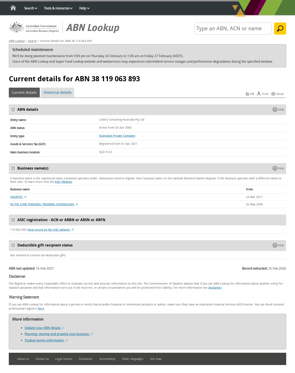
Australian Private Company (117, 136)
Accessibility (107, 359)
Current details (24, 92)
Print (265, 94)
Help (82, 8)
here (41, 308)
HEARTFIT (18, 197)
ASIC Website (63, 182)
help (281, 109)
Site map (155, 359)
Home (13, 8)
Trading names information (46, 340)
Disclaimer (86, 359)
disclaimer (215, 287)
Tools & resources (56, 8)
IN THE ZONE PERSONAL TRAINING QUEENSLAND (44, 204)
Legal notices (63, 359)
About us (23, 359)
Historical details (57, 92)
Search (29, 8)
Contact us (42, 359)
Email (280, 94)
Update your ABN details (44, 328)
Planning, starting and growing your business (59, 334)
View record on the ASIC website (50, 230)
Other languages (132, 359)
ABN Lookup (17, 41)
